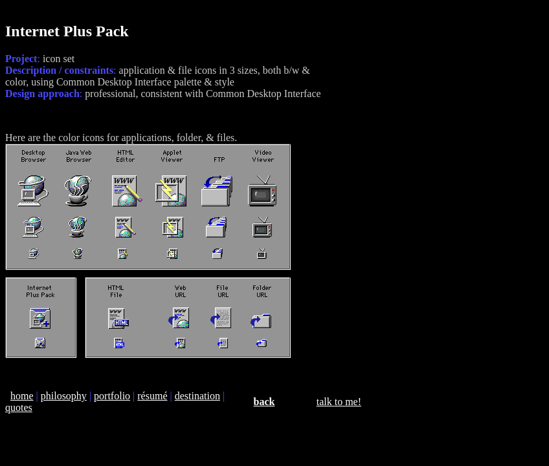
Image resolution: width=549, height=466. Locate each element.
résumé (152, 395)
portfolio (112, 395)
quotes (18, 407)
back (264, 401)
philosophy (64, 395)
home (22, 395)
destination (197, 395)
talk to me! (339, 401)
